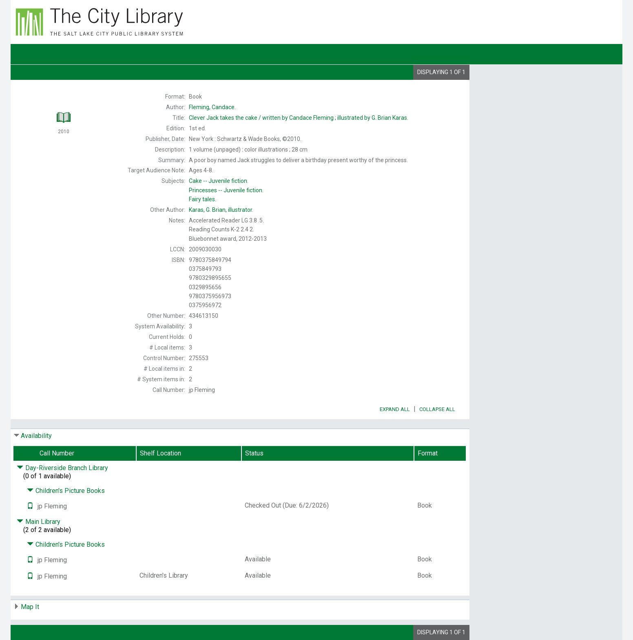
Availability (36, 436)
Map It (30, 607)
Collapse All (437, 409)
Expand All (395, 409)
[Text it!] (30, 506)
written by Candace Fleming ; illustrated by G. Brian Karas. (298, 117)
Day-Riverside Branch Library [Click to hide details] (62, 468)
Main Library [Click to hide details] (38, 522)
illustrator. (221, 210)
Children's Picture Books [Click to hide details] (66, 491)
